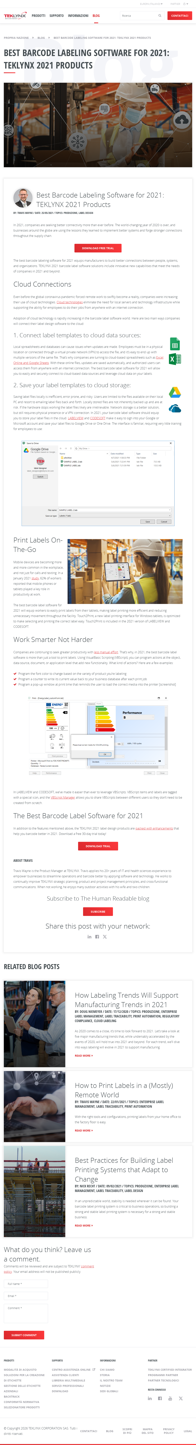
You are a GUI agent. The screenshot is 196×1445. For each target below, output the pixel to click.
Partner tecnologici (163, 1380)
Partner (175, 4)
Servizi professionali (68, 1386)
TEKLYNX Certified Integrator (170, 1369)
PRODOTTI (38, 15)
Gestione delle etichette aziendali (22, 1388)
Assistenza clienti (65, 1375)
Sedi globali (109, 1391)
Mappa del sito (148, 1431)
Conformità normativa (21, 1402)
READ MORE (83, 1055)
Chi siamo (107, 1369)
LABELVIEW (75, 418)
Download (60, 1391)
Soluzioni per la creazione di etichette (24, 1377)
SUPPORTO (57, 15)
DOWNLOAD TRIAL (98, 846)
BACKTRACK (12, 1396)
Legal (188, 1431)
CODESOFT (97, 418)
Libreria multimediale (68, 1380)
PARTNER (152, 1360)
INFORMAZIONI (78, 15)
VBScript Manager (63, 797)
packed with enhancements (154, 828)
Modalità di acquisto (20, 1369)
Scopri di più (127, 1431)
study (35, 578)
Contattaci (179, 15)
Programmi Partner (163, 1375)
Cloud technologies (70, 302)
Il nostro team (111, 1380)
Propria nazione (16, 38)
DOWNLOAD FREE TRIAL (98, 248)
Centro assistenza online (71, 1369)
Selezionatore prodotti (22, 1407)
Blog (41, 38)
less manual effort (106, 652)
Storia (105, 1375)
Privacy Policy (169, 1431)
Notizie (105, 1386)
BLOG (96, 15)
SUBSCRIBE (98, 911)
